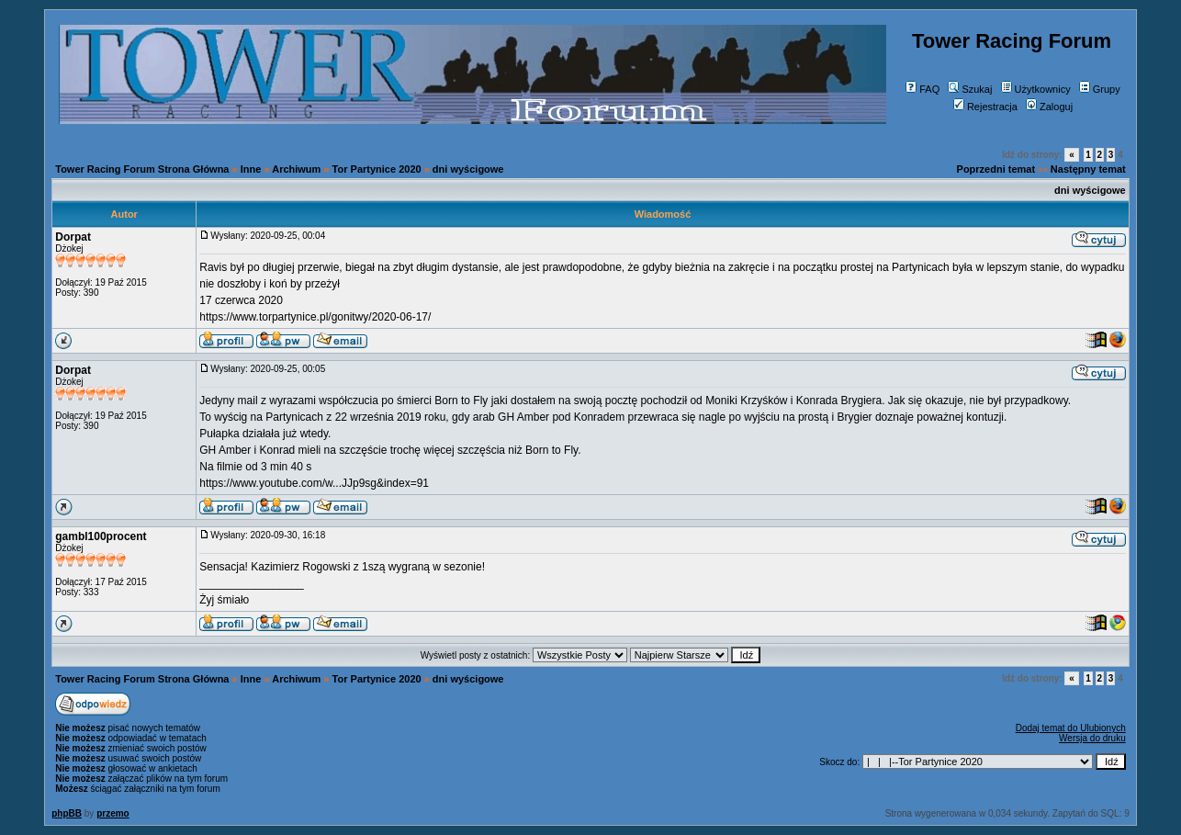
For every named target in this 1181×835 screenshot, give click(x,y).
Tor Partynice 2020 (377, 169)
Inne (251, 169)
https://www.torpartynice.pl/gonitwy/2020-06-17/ (315, 316)
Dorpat (73, 237)
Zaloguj (1049, 106)
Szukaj (970, 89)
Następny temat (1088, 169)
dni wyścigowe (468, 169)
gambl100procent (100, 536)
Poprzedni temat (996, 169)
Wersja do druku (1092, 738)
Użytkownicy (1036, 89)
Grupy (1099, 89)
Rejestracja (985, 106)
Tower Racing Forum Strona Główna (142, 169)
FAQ (922, 89)
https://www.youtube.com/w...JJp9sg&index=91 (314, 483)
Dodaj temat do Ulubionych (1071, 728)
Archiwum (296, 169)
